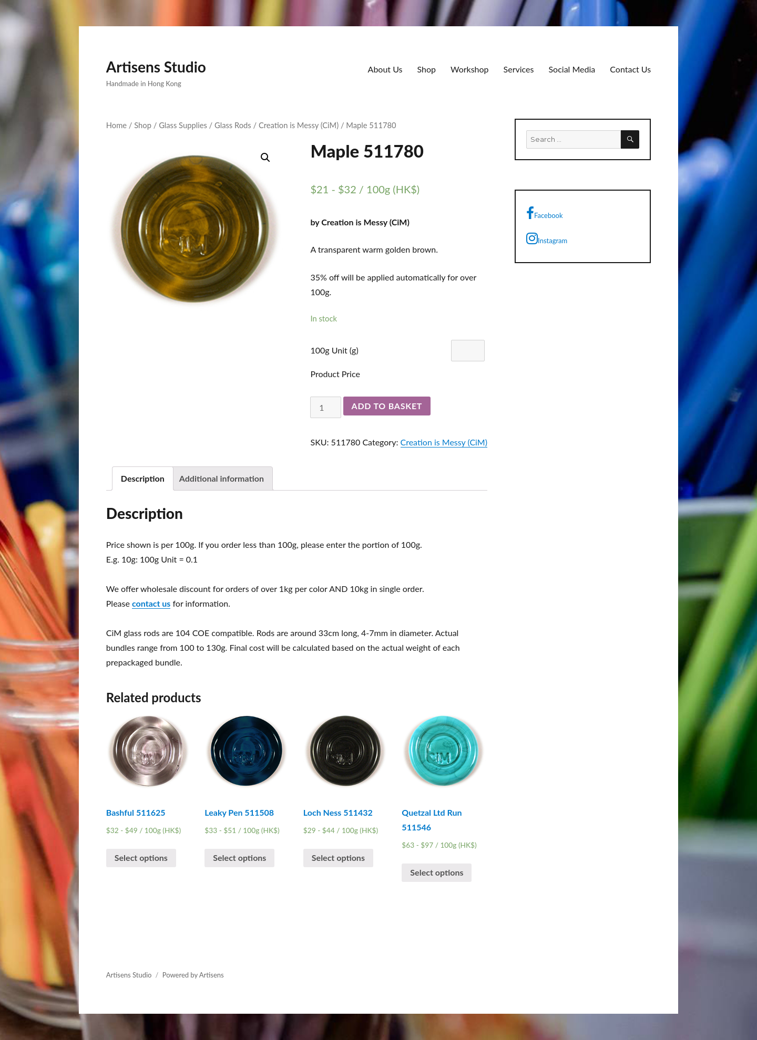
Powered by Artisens (193, 975)
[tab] (142, 478)
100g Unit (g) (334, 350)
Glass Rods (232, 125)
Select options (141, 857)
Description (143, 478)
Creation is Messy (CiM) (299, 125)
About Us (385, 69)
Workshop (470, 69)
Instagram (546, 238)
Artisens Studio (156, 67)
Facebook (544, 213)
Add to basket (387, 406)
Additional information (221, 478)
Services (519, 69)
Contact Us (630, 69)
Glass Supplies (183, 125)
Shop (426, 69)
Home (116, 125)
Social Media (571, 69)
